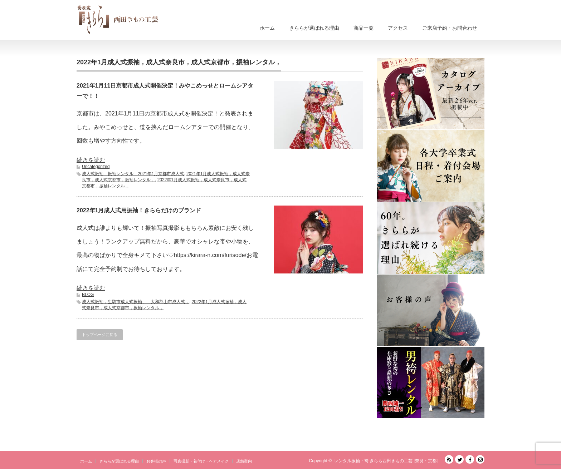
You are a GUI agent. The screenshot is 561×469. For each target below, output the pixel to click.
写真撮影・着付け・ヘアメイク (201, 461)
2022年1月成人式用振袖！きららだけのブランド (139, 210)
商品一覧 (363, 28)
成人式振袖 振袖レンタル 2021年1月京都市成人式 (133, 173)
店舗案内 (244, 461)
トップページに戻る (99, 334)
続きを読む (91, 160)
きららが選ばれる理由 (314, 28)
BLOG (88, 294)
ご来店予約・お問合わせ (449, 28)
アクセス (398, 28)
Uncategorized (95, 166)
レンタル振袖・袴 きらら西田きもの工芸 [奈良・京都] (386, 460)
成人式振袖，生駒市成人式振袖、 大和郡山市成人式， (135, 301)
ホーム (267, 28)
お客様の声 (156, 461)
